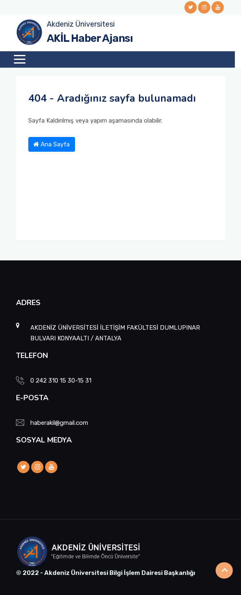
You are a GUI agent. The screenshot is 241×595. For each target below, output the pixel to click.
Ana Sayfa (51, 144)
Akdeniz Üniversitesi (81, 24)
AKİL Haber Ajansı (90, 38)
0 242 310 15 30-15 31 (60, 380)
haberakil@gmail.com (59, 422)
